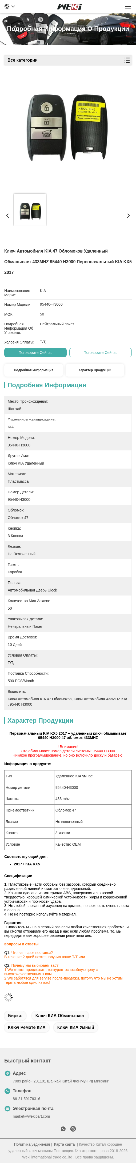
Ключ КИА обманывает (60, 1015)
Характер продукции (94, 370)
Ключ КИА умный (75, 1027)
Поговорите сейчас (36, 352)
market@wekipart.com (31, 1116)
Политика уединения (32, 1144)
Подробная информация (33, 370)
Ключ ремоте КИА (27, 1027)
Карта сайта (64, 1144)
